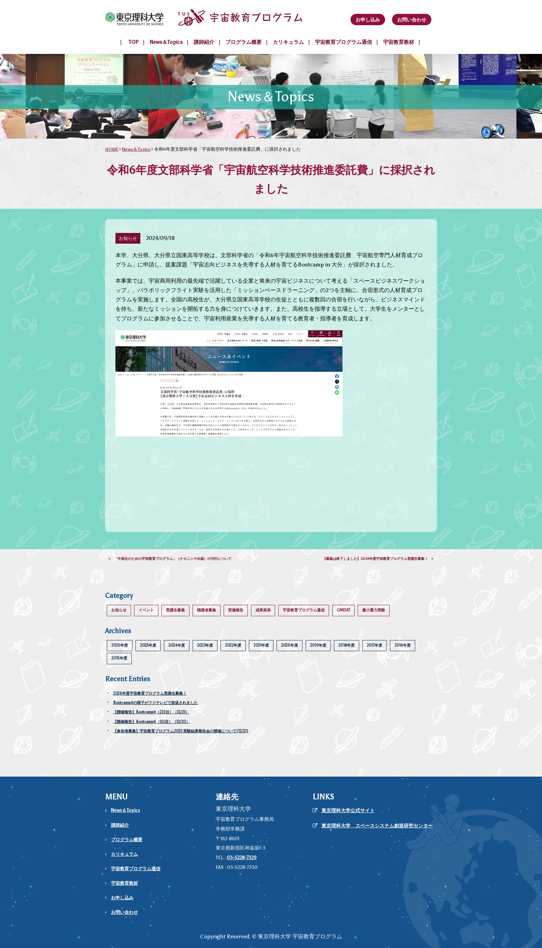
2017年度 (374, 645)
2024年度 (176, 645)
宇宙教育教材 (398, 42)
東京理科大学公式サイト (348, 811)
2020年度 (289, 645)
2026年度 (119, 645)
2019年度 (318, 645)
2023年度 (205, 645)
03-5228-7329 (241, 858)
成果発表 (263, 610)
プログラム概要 (243, 42)
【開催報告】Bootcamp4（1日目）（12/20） (151, 722)
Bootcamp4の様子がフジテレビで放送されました (155, 703)
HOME (111, 149)
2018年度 (346, 645)
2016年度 (402, 645)
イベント (146, 610)
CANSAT (343, 610)
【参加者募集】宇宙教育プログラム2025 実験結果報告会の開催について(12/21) (180, 731)
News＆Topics (166, 42)
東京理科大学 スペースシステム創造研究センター (377, 826)
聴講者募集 (206, 610)
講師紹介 (204, 42)
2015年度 (119, 658)
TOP (134, 42)
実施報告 (235, 610)
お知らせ (119, 610)
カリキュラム (288, 42)
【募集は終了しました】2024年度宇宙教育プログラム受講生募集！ (378, 559)
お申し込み (368, 20)
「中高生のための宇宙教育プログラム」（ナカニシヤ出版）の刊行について (170, 559)
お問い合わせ (411, 20)
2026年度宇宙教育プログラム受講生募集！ (150, 693)
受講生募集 (175, 610)
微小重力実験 (373, 610)
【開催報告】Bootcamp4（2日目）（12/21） (151, 712)
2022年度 (233, 645)
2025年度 (148, 645)
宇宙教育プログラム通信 (343, 42)
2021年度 (261, 645)
